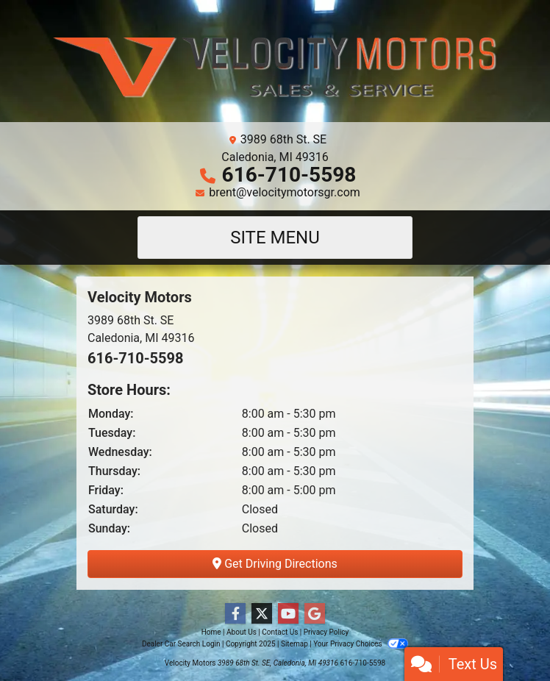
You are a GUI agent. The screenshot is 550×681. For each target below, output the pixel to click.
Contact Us (280, 632)
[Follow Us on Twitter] (261, 614)
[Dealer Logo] (275, 67)
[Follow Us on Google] (314, 614)
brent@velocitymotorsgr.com (284, 192)
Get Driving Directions (275, 564)
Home (211, 632)
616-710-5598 (289, 175)
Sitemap (294, 644)
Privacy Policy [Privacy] (326, 632)
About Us (241, 632)
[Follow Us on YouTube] (288, 614)
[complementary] (506, 637)
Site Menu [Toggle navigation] (275, 237)
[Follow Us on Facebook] (235, 614)
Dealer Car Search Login (181, 644)
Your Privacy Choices (360, 644)
